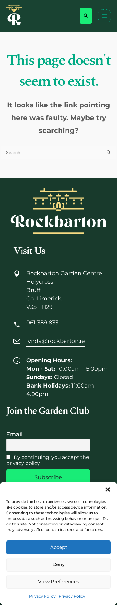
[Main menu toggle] (104, 16)
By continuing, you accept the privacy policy (47, 460)
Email (14, 434)
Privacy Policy (42, 596)
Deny (58, 564)
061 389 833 (42, 322)
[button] (108, 489)
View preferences (58, 581)
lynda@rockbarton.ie (55, 341)
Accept (58, 547)
